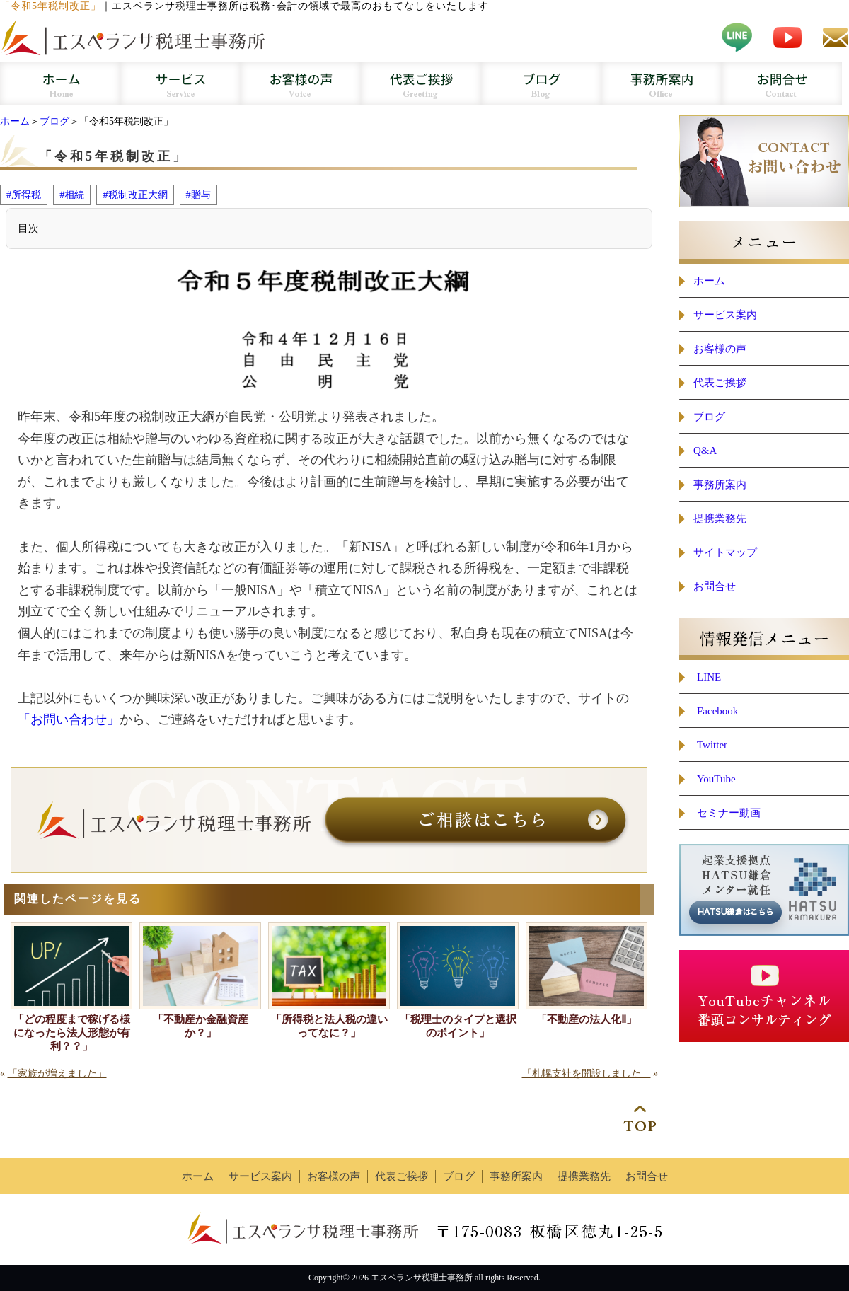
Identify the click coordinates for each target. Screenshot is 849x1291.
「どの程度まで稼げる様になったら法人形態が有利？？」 (71, 1033)
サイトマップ (725, 552)
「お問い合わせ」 (69, 719)
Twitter (712, 745)
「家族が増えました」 (57, 1073)
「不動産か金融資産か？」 (200, 1026)
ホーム (15, 121)
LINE (709, 677)
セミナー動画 (729, 812)
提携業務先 (719, 518)
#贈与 (198, 194)
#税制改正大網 (135, 194)
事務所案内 (719, 484)
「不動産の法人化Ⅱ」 (586, 1019)
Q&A (705, 450)
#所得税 (23, 194)
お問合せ (714, 586)
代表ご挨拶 (719, 382)
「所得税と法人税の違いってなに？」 (329, 1026)
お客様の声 (719, 348)
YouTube (716, 779)
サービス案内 (725, 314)
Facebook (717, 711)
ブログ (54, 121)
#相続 (71, 194)
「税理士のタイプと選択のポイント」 (458, 1026)
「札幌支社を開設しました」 (586, 1073)
